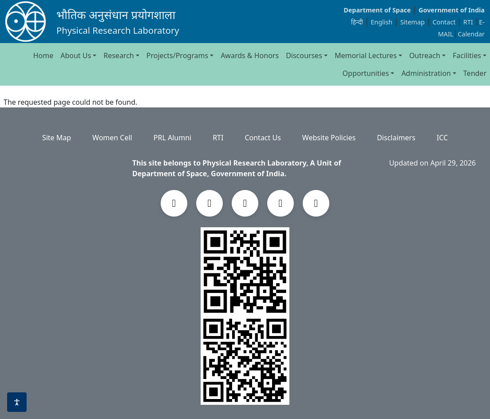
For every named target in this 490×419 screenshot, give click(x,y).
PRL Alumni (172, 137)
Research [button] (118, 55)
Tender (474, 73)
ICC (442, 137)
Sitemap (413, 22)
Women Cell (112, 137)
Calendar (471, 34)
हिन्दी (357, 22)
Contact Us (263, 137)
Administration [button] (425, 73)
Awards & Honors (250, 55)
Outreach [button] (424, 55)
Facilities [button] (467, 55)
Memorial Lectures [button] (366, 55)
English (381, 22)
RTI (469, 22)
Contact (444, 22)
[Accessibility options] (17, 402)
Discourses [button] (304, 55)
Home (43, 55)
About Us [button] (75, 55)
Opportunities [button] (366, 73)
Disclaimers (396, 137)
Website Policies (329, 137)
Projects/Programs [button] (177, 55)
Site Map (56, 137)
